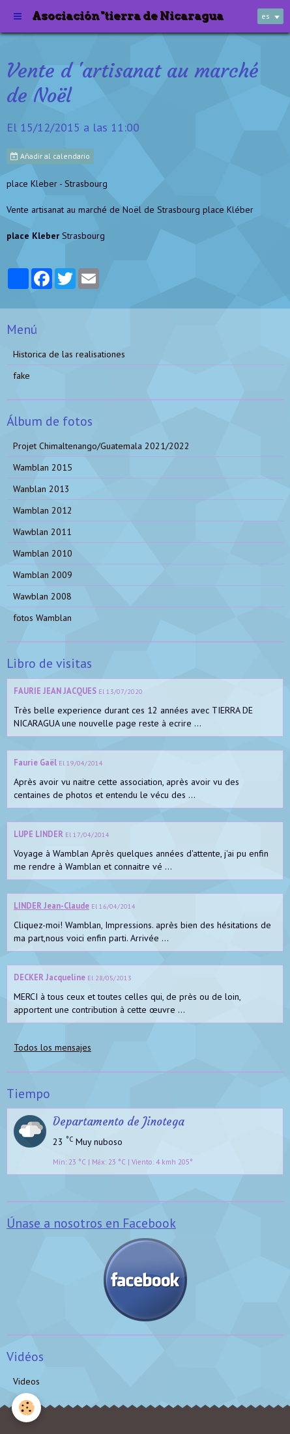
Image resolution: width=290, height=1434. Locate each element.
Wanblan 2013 (41, 489)
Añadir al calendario (50, 156)
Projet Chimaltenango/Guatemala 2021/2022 (101, 446)
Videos (26, 1381)
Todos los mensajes (52, 1047)
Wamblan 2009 (42, 575)
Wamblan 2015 (42, 467)
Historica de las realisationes (69, 354)
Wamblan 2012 (42, 510)
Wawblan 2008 (42, 596)
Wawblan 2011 (42, 532)
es (265, 16)
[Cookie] (26, 1407)
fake (21, 375)
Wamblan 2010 (42, 553)
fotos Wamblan (42, 618)
